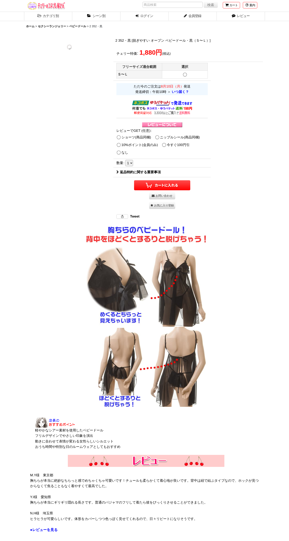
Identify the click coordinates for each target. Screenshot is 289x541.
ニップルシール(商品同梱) (180, 137)
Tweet (134, 216)
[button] (250, 5)
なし (124, 152)
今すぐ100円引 (178, 145)
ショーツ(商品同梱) (136, 137)
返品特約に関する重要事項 (138, 172)
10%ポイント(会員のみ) (139, 145)
